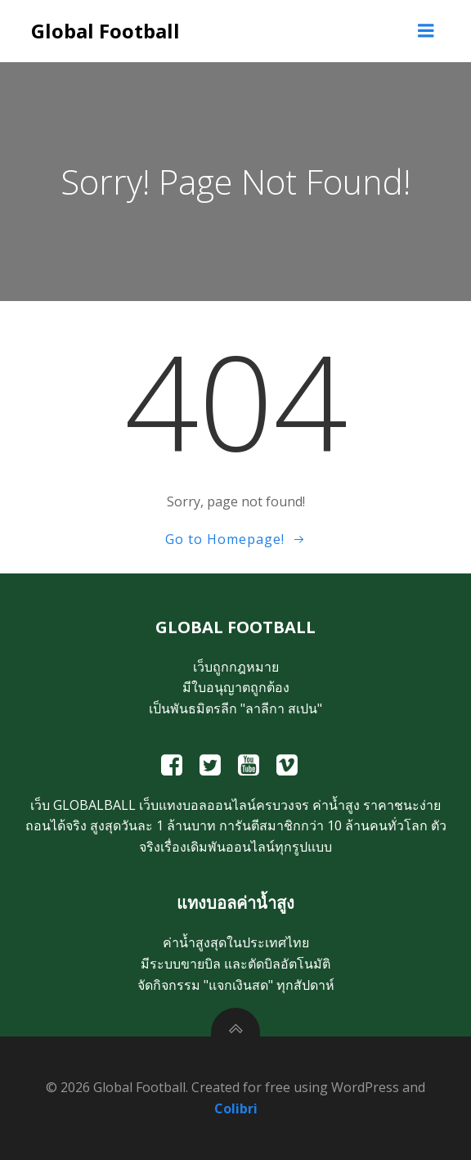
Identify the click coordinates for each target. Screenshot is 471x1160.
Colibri (236, 1108)
